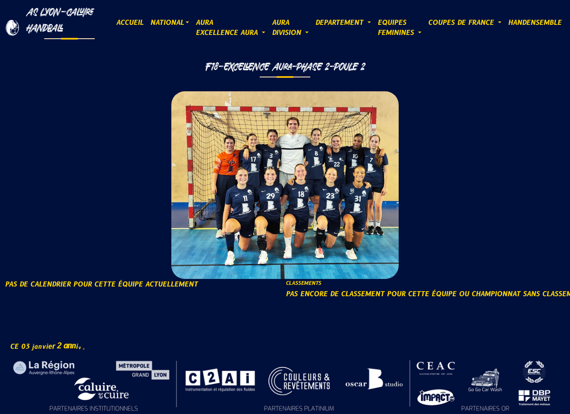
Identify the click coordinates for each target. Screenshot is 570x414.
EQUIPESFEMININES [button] (397, 27)
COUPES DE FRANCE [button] (462, 22)
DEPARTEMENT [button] (340, 22)
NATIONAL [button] (167, 22)
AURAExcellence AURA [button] (228, 27)
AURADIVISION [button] (288, 27)
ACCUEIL (130, 22)
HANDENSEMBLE (535, 22)
